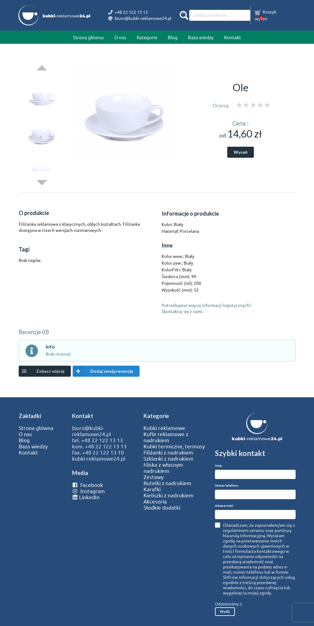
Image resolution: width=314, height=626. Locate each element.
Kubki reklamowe (164, 428)
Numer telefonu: (227, 485)
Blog (173, 37)
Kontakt (232, 37)
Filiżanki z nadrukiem (168, 452)
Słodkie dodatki (162, 507)
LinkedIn (86, 497)
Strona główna (88, 37)
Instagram (88, 491)
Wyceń (240, 152)
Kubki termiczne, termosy (174, 446)
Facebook (87, 485)
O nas (120, 37)
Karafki (152, 489)
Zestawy (153, 477)
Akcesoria (155, 501)
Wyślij (225, 611)
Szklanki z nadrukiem (168, 458)
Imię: (218, 465)
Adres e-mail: (224, 505)
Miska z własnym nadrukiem (163, 468)
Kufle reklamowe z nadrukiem (166, 437)
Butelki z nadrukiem (167, 483)
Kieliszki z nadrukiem (168, 495)
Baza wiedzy (200, 37)
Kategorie (147, 37)
